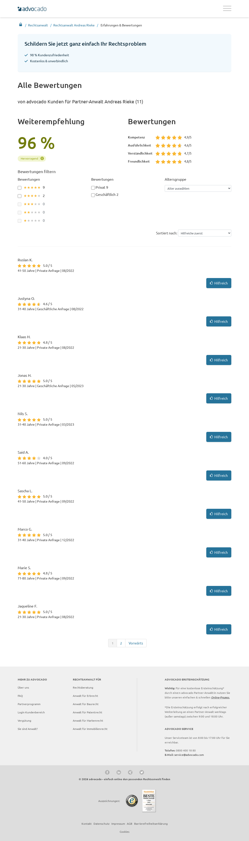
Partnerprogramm (29, 704)
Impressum (118, 823)
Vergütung (24, 720)
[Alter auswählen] (198, 188)
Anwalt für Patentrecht (87, 712)
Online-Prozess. (220, 697)
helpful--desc (205, 233)
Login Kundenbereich (31, 712)
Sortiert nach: (166, 233)
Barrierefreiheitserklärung (151, 823)
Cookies (124, 831)
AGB (129, 823)
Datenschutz (101, 823)
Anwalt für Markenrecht (88, 720)
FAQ (20, 696)
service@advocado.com (189, 755)
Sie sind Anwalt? (28, 729)
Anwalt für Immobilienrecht (90, 729)
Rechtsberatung (83, 687)
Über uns (23, 687)
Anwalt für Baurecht (86, 704)
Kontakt (87, 823)
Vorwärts (136, 643)
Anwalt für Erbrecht (85, 696)
